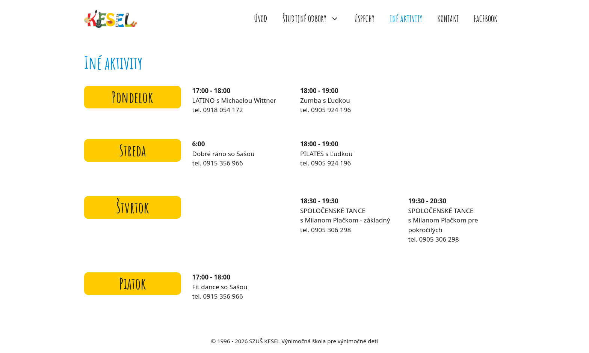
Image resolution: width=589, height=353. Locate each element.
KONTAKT (448, 18)
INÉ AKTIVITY (406, 18)
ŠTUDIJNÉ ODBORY (314, 19)
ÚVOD (260, 18)
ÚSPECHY (364, 18)
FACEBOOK (485, 18)
